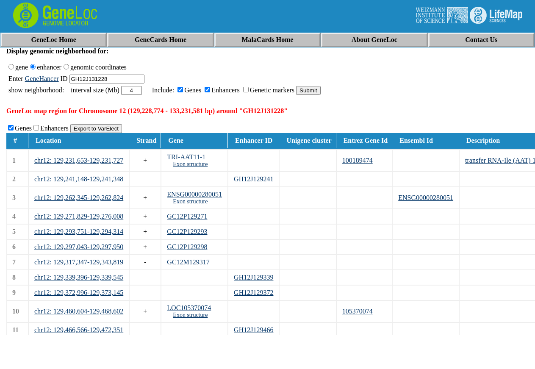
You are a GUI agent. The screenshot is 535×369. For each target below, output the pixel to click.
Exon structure (190, 164)
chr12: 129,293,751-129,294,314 (78, 231)
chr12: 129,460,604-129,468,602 (78, 311)
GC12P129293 (187, 231)
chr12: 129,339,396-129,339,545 (78, 277)
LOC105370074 (189, 307)
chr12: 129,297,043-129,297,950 (78, 246)
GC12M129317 (188, 262)
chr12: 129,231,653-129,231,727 (78, 160)
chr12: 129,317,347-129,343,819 (78, 262)
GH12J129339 (253, 277)
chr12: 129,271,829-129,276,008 (78, 216)
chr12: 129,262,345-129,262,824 (78, 197)
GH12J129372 (253, 292)
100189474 (357, 160)
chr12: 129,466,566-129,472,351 (78, 329)
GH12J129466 (253, 329)
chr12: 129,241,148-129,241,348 (78, 179)
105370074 (357, 311)
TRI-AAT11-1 (186, 157)
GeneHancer (42, 78)
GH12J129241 (253, 179)
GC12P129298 (187, 246)
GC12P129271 (187, 216)
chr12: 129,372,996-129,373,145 (78, 292)
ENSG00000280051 (194, 194)
